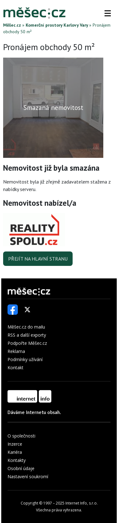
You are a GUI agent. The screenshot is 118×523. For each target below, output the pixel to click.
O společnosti (21, 436)
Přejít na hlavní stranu (38, 259)
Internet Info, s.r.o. (81, 503)
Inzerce (15, 444)
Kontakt (15, 367)
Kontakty (17, 460)
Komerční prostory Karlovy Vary (57, 25)
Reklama (16, 351)
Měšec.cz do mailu (26, 327)
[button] (107, 13)
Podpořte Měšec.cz (27, 343)
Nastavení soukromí (28, 476)
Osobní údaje (21, 468)
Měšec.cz (12, 25)
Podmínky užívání (25, 359)
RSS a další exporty (27, 335)
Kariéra (15, 452)
